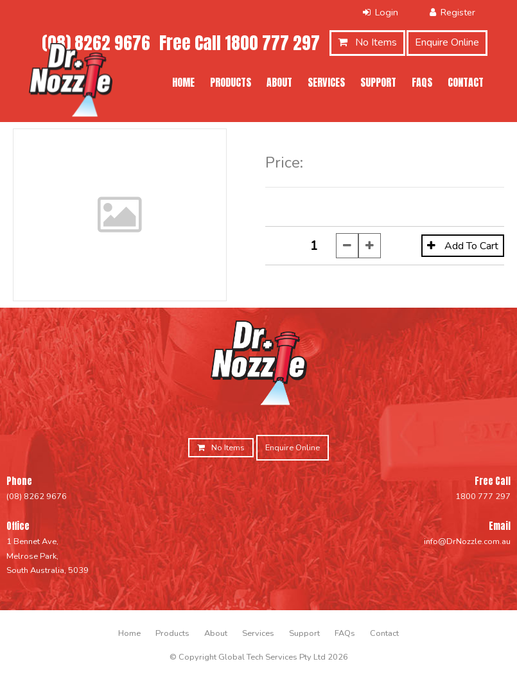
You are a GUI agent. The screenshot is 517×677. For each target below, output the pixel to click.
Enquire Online (447, 42)
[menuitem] (129, 633)
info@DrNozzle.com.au (467, 541)
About (279, 82)
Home (183, 82)
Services (326, 82)
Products (230, 82)
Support (378, 82)
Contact (466, 82)
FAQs (422, 82)
